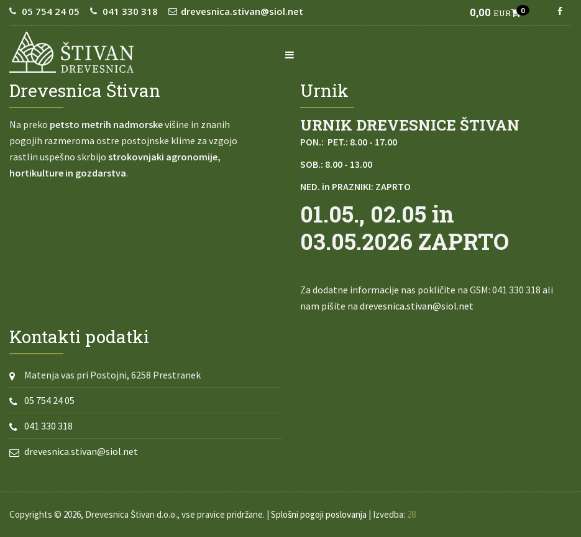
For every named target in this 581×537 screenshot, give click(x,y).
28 (411, 514)
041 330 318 (130, 11)
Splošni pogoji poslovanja (319, 514)
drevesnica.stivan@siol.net (242, 11)
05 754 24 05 (51, 11)
